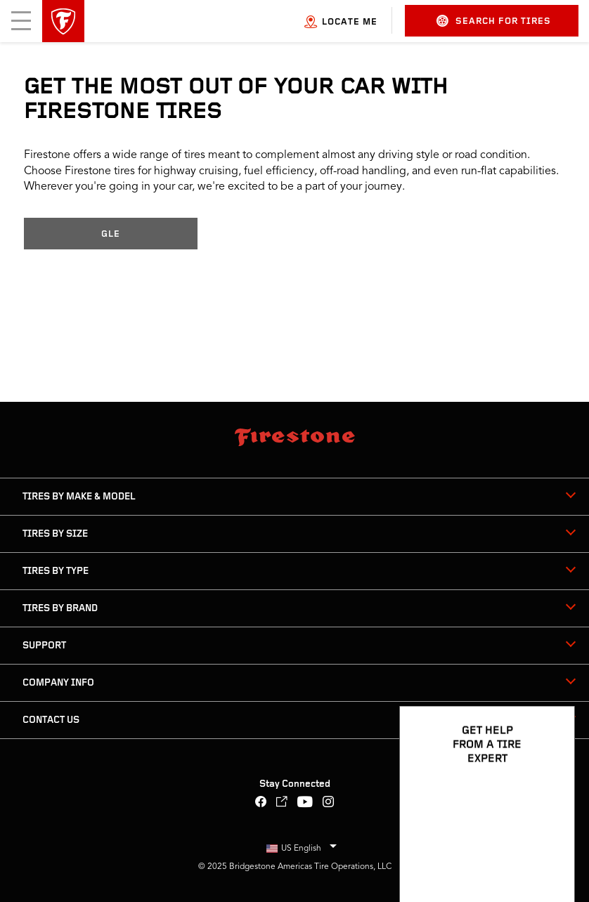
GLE (110, 234)
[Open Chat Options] (548, 851)
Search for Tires (493, 21)
